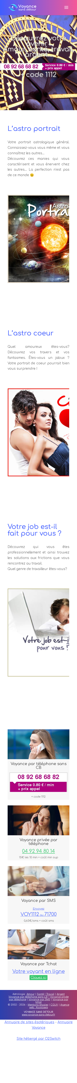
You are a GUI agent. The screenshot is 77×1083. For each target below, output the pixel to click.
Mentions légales (38, 1004)
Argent (61, 994)
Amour (30, 994)
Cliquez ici (38, 977)
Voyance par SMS (39, 999)
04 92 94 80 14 (38, 851)
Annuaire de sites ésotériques (29, 1022)
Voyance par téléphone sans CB (28, 996)
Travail (50, 994)
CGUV (54, 1004)
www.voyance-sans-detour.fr (38, 1014)
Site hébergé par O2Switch (38, 1039)
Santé (40, 994)
